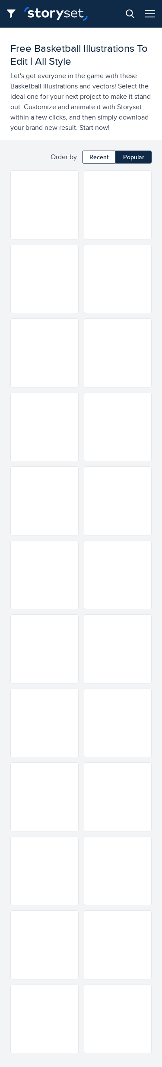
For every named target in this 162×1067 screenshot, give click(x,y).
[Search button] (130, 13)
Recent (98, 157)
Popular (133, 157)
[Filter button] (14, 14)
